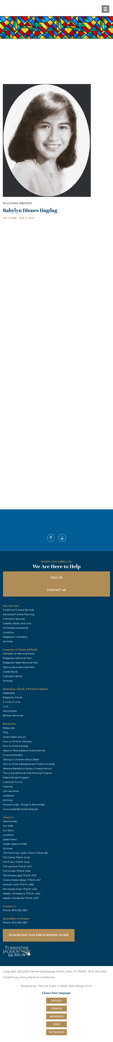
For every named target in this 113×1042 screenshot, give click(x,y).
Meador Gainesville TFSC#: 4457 (21, 898)
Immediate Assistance (15, 628)
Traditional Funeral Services (18, 610)
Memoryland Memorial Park (18, 667)
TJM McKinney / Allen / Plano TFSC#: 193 (25, 853)
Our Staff (8, 826)
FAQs (6, 977)
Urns (5, 706)
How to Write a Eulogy (15, 746)
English (56, 1001)
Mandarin (56, 1016)
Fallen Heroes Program (16, 778)
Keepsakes (9, 693)
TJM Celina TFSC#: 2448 (16, 857)
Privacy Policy (19, 977)
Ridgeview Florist (12, 697)
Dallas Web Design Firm (75, 986)
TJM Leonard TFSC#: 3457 (17, 866)
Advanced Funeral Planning (18, 614)
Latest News (10, 839)
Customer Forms (12, 782)
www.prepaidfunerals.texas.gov (21, 809)
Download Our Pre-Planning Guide (39, 935)
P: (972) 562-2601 (95, 971)
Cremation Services (14, 619)
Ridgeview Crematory (15, 637)
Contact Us (56, 590)
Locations (8, 632)
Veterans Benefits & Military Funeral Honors (27, 768)
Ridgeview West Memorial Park (20, 663)
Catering (8, 787)
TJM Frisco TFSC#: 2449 (16, 862)
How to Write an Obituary (17, 741)
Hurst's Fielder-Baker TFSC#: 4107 (22, 880)
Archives (8, 641)
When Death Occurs (14, 737)
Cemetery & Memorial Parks (18, 654)
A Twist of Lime (11, 702)
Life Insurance (11, 791)
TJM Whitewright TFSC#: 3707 (20, 875)
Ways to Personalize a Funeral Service (24, 750)
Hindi (56, 1024)
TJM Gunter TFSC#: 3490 (17, 871)
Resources (9, 728)
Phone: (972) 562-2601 (15, 910)
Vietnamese (56, 1032)
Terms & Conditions (41, 977)
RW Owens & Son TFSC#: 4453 (20, 889)
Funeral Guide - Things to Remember (24, 805)
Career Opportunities (15, 844)
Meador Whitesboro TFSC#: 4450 (21, 894)
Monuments (10, 711)
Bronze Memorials (13, 715)
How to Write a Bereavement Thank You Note (29, 764)
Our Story (8, 830)
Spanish (56, 1008)
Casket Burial (10, 672)
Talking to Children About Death (21, 759)
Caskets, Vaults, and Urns (17, 623)
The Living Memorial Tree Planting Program (27, 773)
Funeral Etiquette (13, 755)
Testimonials (10, 821)
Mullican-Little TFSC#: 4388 (18, 885)
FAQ (5, 732)
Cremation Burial (12, 676)
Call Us (56, 577)
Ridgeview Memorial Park (17, 658)
